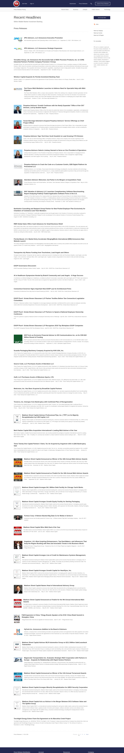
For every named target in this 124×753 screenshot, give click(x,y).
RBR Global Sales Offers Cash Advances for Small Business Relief (38, 224)
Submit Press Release (103, 3)
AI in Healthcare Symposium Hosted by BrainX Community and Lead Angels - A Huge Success (48, 275)
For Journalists (97, 41)
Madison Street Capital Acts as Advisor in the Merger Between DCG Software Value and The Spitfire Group (54, 702)
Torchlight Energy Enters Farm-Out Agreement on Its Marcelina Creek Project (42, 718)
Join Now (24, 3)
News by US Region (99, 35)
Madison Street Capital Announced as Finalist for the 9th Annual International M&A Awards (53, 601)
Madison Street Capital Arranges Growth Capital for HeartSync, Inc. (46, 570)
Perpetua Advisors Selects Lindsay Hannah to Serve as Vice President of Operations (55, 150)
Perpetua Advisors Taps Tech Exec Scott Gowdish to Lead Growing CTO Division (53, 136)
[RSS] (95, 24)
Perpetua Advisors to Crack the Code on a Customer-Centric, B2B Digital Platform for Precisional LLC (55, 165)
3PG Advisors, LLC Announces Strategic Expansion (43, 48)
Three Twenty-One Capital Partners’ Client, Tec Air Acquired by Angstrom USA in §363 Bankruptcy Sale (50, 445)
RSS (97, 24)
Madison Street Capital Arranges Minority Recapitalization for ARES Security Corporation (55, 687)
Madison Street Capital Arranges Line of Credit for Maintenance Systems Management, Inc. (54, 556)
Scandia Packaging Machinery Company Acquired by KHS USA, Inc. (39, 350)
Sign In (32, 3)
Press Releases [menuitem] (83, 3)
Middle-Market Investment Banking (30, 22)
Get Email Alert (102, 17)
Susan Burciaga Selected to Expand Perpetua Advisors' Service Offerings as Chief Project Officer (53, 122)
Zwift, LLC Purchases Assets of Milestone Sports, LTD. (34, 377)
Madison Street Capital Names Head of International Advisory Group (49, 585)
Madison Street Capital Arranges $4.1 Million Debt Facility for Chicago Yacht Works (52, 487)
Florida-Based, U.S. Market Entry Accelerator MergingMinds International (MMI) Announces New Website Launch (49, 240)
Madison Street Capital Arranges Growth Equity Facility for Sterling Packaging (51, 501)
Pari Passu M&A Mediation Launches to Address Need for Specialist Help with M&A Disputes (54, 89)
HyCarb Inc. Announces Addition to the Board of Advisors (45, 629)
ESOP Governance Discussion (25, 266)
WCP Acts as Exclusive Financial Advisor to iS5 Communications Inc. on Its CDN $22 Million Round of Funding (55, 336)
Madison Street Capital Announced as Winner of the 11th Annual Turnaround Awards (55, 673)
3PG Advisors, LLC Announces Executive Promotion (43, 38)
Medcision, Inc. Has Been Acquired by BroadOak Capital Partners (38, 388)
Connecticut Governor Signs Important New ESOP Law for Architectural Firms (42, 289)
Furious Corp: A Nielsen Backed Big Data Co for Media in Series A (48, 516)
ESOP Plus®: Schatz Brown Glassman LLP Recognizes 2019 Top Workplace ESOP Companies (48, 325)
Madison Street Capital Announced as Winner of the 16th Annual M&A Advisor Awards (55, 459)
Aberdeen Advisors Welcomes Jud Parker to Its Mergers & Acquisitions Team (52, 180)
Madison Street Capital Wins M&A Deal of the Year (41, 527)
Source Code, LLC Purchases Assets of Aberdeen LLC (34, 364)
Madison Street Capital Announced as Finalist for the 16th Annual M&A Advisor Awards (56, 473)
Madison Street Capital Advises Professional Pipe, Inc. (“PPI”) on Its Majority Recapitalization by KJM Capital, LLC (50, 416)
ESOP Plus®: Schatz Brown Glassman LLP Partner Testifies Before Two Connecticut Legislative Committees (49, 299)
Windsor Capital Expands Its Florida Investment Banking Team (37, 77)
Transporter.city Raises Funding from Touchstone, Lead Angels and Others (41, 252)
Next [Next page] (87, 734)
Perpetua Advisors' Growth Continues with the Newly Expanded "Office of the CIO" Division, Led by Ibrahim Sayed (53, 106)
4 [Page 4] (84, 734)
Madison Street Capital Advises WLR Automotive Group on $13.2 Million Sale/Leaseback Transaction (54, 643)
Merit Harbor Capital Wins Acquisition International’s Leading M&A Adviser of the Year (45, 430)
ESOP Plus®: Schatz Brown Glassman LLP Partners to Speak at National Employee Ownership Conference (48, 313)
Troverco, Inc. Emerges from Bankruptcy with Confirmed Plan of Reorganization (43, 402)
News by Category (98, 30)
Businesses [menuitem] (73, 3)
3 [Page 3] (82, 734)
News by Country (98, 33)
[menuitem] (91, 3)
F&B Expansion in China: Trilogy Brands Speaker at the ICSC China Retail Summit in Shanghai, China (53, 616)
